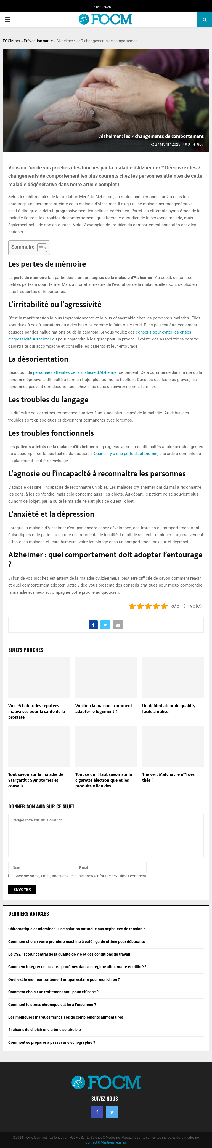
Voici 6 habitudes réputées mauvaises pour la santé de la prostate (36, 711)
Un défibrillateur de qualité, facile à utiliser (168, 708)
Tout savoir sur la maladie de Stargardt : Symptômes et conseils (35, 780)
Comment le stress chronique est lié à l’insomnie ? (52, 1004)
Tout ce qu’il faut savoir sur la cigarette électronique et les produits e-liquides (103, 780)
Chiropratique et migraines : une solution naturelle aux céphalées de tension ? (76, 929)
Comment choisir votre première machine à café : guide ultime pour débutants (76, 941)
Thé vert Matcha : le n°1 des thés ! (168, 777)
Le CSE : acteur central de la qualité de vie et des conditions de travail (69, 954)
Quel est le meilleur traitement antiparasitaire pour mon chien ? (64, 979)
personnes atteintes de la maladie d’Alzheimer (75, 372)
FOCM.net (11, 41)
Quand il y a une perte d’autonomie (125, 453)
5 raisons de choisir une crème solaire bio (44, 1029)
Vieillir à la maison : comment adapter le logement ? (103, 708)
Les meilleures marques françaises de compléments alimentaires (65, 1017)
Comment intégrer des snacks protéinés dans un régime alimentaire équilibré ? (77, 967)
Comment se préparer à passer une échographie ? (51, 1042)
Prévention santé (38, 41)
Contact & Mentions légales (105, 1142)
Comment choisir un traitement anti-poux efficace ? (53, 992)
